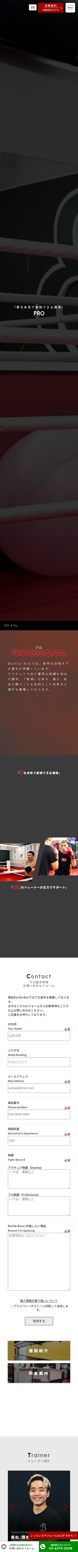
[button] (12, 1507)
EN (33, 7)
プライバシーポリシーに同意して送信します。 (40, 1308)
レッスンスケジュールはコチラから (51, 1535)
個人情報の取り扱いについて (39, 1301)
